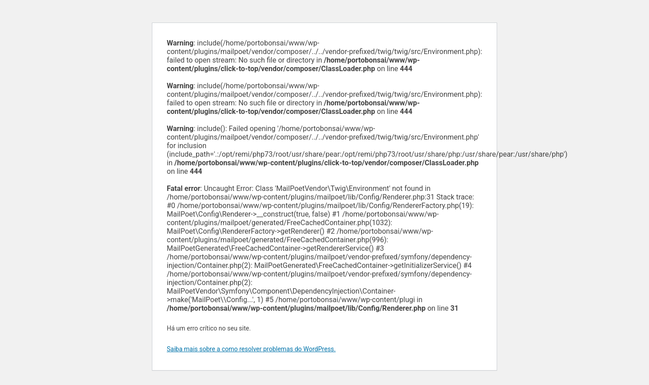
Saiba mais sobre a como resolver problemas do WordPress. (251, 349)
